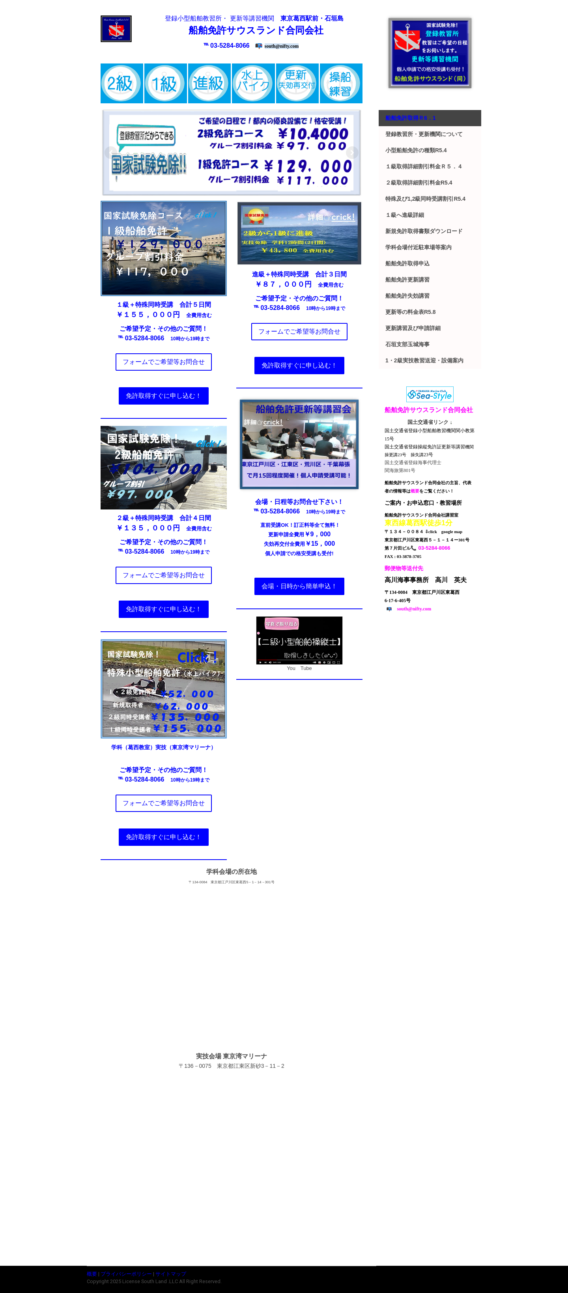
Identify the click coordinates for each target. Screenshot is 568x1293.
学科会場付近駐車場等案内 (418, 247)
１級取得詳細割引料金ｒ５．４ (424, 166)
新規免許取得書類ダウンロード (424, 231)
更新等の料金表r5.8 (410, 312)
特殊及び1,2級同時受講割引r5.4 (425, 199)
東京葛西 (293, 18)
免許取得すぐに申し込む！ (164, 395)
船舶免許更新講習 (407, 279)
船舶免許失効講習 (407, 296)
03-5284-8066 (230, 45)
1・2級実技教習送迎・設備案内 (424, 360)
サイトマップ (170, 1274)
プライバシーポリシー (126, 1274)
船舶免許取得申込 (407, 263)
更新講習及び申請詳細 (413, 328)
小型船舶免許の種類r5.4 (416, 150)
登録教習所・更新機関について (424, 134)
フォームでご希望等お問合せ (164, 361)
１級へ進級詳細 (404, 215)
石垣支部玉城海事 (407, 344)
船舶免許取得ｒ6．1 (410, 118)
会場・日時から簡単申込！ (299, 586)
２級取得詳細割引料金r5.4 (418, 182)
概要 (92, 1274)
